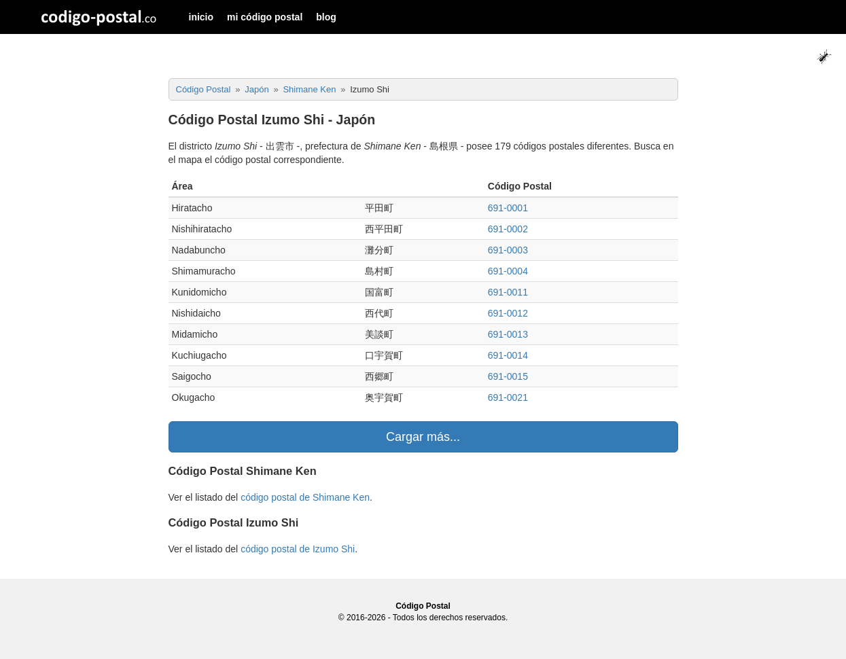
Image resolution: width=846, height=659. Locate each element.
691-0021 (508, 397)
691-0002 (508, 229)
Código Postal (423, 606)
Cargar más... (423, 437)
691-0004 (508, 271)
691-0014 (508, 355)
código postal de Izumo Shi (298, 549)
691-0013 (508, 334)
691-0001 (508, 207)
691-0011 (508, 292)
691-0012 (508, 313)
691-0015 (508, 376)
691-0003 (508, 250)
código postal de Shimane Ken (305, 497)
